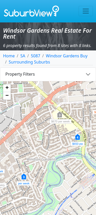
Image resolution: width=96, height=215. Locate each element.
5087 (35, 56)
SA (22, 56)
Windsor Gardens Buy (67, 56)
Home (9, 56)
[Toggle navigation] (86, 11)
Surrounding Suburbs (29, 62)
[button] (77, 139)
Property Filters (20, 74)
